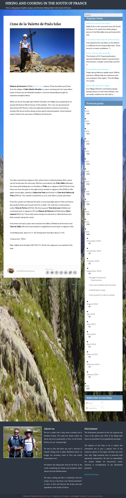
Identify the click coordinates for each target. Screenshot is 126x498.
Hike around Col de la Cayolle (102, 295)
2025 (87, 121)
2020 (87, 171)
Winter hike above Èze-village (97, 85)
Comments (91, 408)
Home (42, 284)
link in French (38, 86)
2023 (87, 141)
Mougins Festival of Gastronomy (98, 278)
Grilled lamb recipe (98, 290)
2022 (87, 151)
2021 (87, 161)
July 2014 (92, 314)
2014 (87, 231)
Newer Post (8, 284)
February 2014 (94, 364)
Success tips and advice (95, 496)
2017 (87, 201)
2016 (87, 211)
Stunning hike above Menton (97, 69)
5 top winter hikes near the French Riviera (102, 39)
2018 (87, 191)
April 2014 (92, 344)
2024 (87, 131)
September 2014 (95, 271)
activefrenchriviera (25, 271)
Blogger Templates (80, 496)
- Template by (60, 496)
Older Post (76, 284)
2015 (87, 221)
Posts (89, 403)
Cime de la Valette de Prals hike (103, 285)
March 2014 (93, 354)
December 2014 (95, 241)
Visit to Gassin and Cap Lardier (98, 53)
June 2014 (92, 324)
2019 (87, 181)
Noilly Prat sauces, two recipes (98, 23)
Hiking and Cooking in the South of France (46, 3)
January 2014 (93, 374)
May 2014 (92, 334)
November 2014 (95, 251)
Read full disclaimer (92, 474)
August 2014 (93, 304)
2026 (87, 111)
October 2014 (94, 261)
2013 (87, 386)
